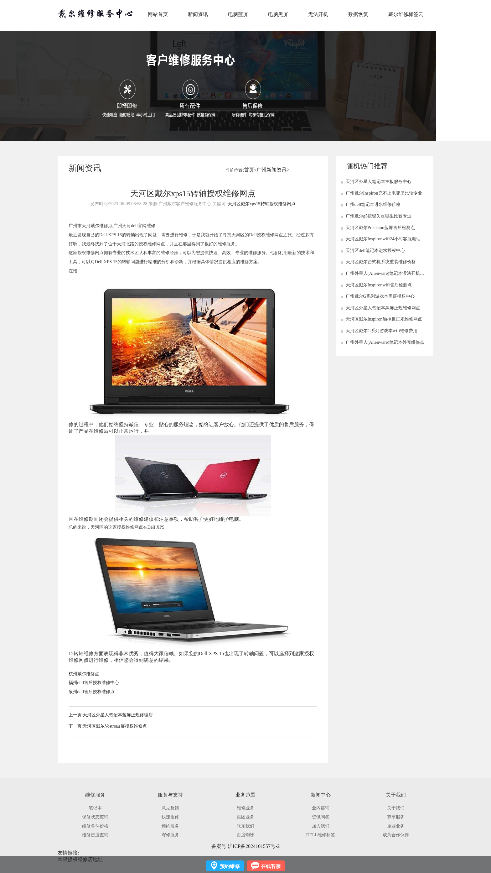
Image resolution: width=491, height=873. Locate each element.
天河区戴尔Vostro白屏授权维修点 (115, 726)
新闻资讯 (198, 14)
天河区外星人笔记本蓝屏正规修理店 (118, 715)
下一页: (76, 726)
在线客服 (271, 866)
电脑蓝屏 (238, 14)
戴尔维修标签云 (405, 14)
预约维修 (230, 866)
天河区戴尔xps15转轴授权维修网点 (261, 203)
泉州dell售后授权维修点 (92, 691)
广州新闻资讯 (271, 169)
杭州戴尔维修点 (84, 673)
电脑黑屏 (278, 14)
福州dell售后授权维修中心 (94, 682)
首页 (249, 169)
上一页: (76, 715)
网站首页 (158, 14)
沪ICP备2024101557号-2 (254, 846)
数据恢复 (358, 14)
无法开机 (318, 14)
